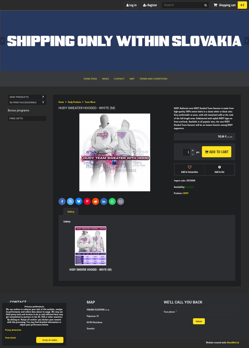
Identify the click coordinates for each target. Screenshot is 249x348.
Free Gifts (16, 118)
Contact (119, 79)
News (105, 79)
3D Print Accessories (28, 102)
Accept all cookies (49, 339)
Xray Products (28, 97)
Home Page (90, 79)
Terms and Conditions (153, 79)
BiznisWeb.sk (233, 342)
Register (150, 5)
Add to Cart (216, 151)
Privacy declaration (13, 329)
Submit (199, 321)
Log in (131, 5)
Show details (10, 338)
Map (132, 79)
